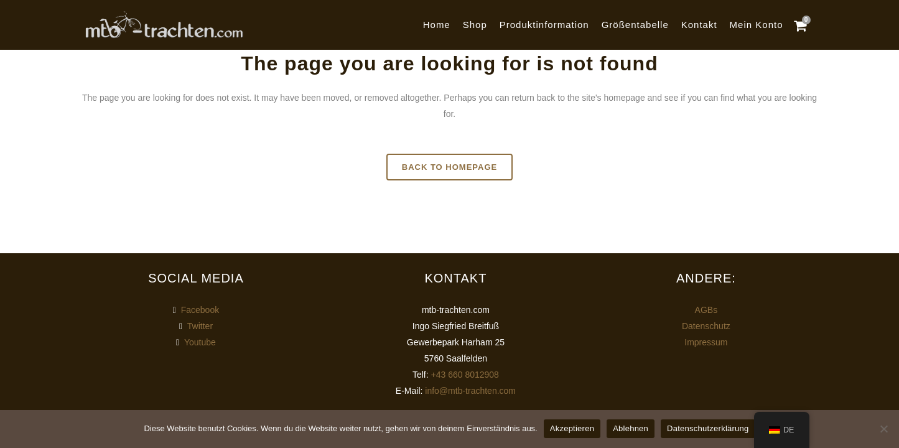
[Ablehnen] (883, 428)
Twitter (200, 326)
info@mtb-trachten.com (470, 391)
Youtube (200, 342)
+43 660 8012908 (465, 375)
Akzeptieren (572, 428)
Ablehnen (630, 428)
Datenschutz (706, 326)
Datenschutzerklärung (707, 428)
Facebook (200, 310)
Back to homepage (449, 167)
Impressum (705, 342)
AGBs (706, 310)
